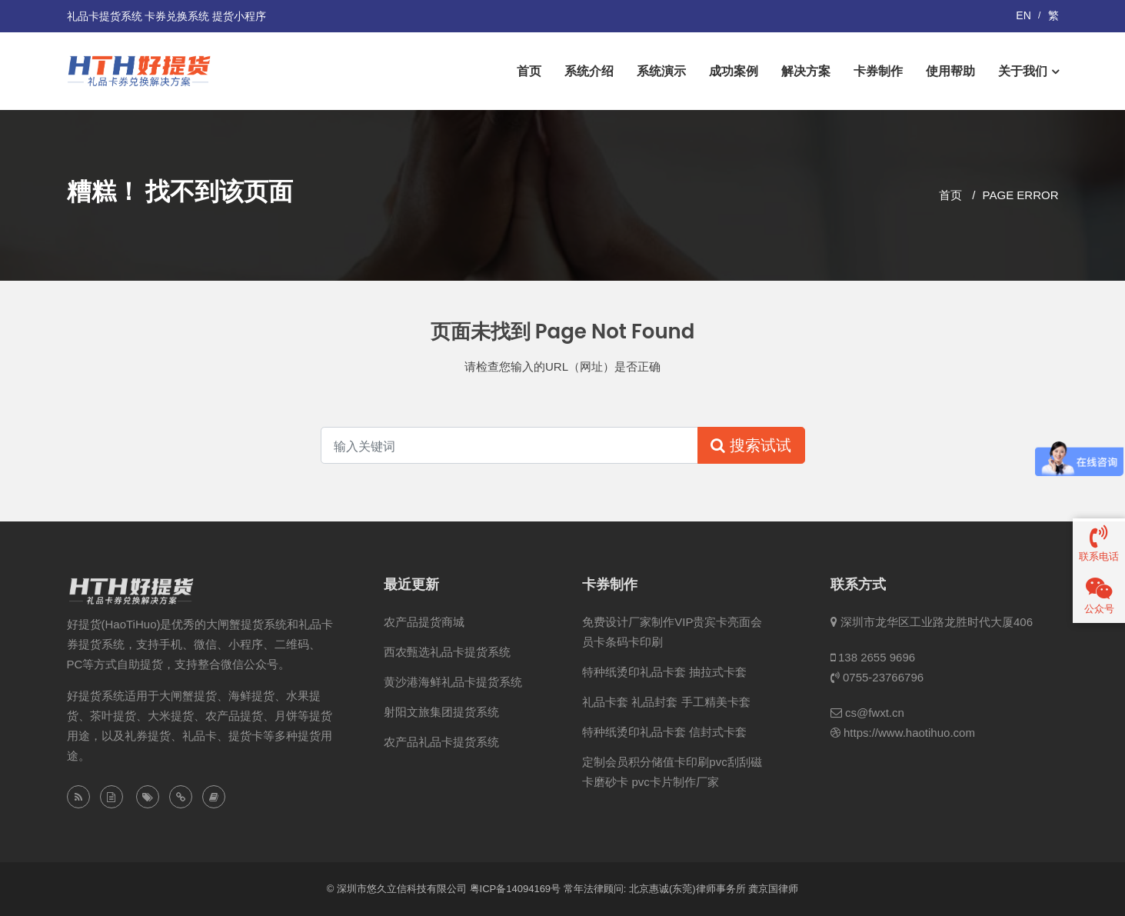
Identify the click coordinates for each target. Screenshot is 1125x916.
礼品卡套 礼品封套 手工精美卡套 (666, 701)
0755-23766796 (883, 677)
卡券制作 (878, 71)
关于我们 (1022, 71)
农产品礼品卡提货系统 (441, 741)
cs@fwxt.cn (874, 712)
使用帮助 (950, 71)
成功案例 (733, 71)
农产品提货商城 (424, 621)
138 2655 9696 (876, 657)
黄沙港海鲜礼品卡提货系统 (453, 681)
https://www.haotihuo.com (909, 732)
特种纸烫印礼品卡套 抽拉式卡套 (664, 671)
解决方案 (805, 71)
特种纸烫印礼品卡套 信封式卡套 (664, 731)
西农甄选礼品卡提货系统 (447, 651)
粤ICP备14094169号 (515, 888)
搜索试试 (751, 445)
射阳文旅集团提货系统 (441, 711)
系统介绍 (589, 71)
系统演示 (661, 71)
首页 (529, 71)
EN (1023, 15)
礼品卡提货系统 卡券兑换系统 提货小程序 (167, 16)
